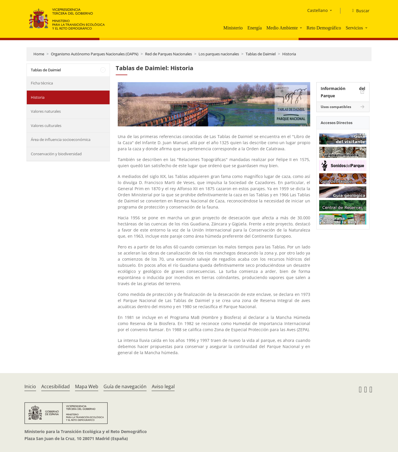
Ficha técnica (42, 83)
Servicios (354, 27)
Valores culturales (46, 125)
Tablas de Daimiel (261, 54)
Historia (289, 54)
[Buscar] (358, 11)
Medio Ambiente (282, 27)
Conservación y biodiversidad (56, 153)
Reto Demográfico (323, 27)
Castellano (317, 10)
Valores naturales (46, 111)
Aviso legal (163, 386)
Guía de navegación (125, 386)
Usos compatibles (336, 106)
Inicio (30, 386)
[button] (301, 27)
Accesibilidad (55, 386)
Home (38, 54)
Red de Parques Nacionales (168, 54)
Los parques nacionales (219, 54)
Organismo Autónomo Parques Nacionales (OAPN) (94, 54)
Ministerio (233, 27)
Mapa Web (86, 386)
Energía (254, 27)
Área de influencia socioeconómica (60, 139)
